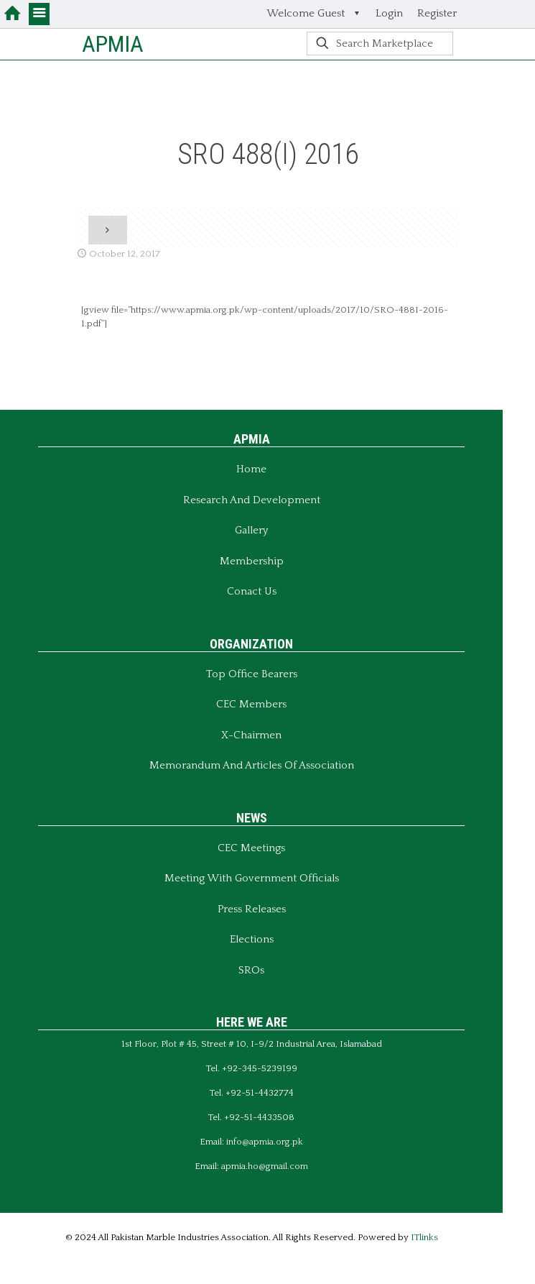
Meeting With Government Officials (251, 878)
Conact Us (251, 591)
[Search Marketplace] (380, 43)
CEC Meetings (251, 848)
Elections (252, 939)
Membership (252, 561)
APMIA (113, 44)
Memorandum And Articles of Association (251, 765)
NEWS (251, 817)
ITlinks (424, 1237)
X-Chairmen (251, 735)
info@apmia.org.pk (264, 1142)
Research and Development (251, 500)
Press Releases (252, 909)
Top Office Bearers (251, 674)
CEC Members (251, 704)
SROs (251, 970)
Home (251, 469)
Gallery (251, 530)
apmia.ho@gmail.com (264, 1166)
